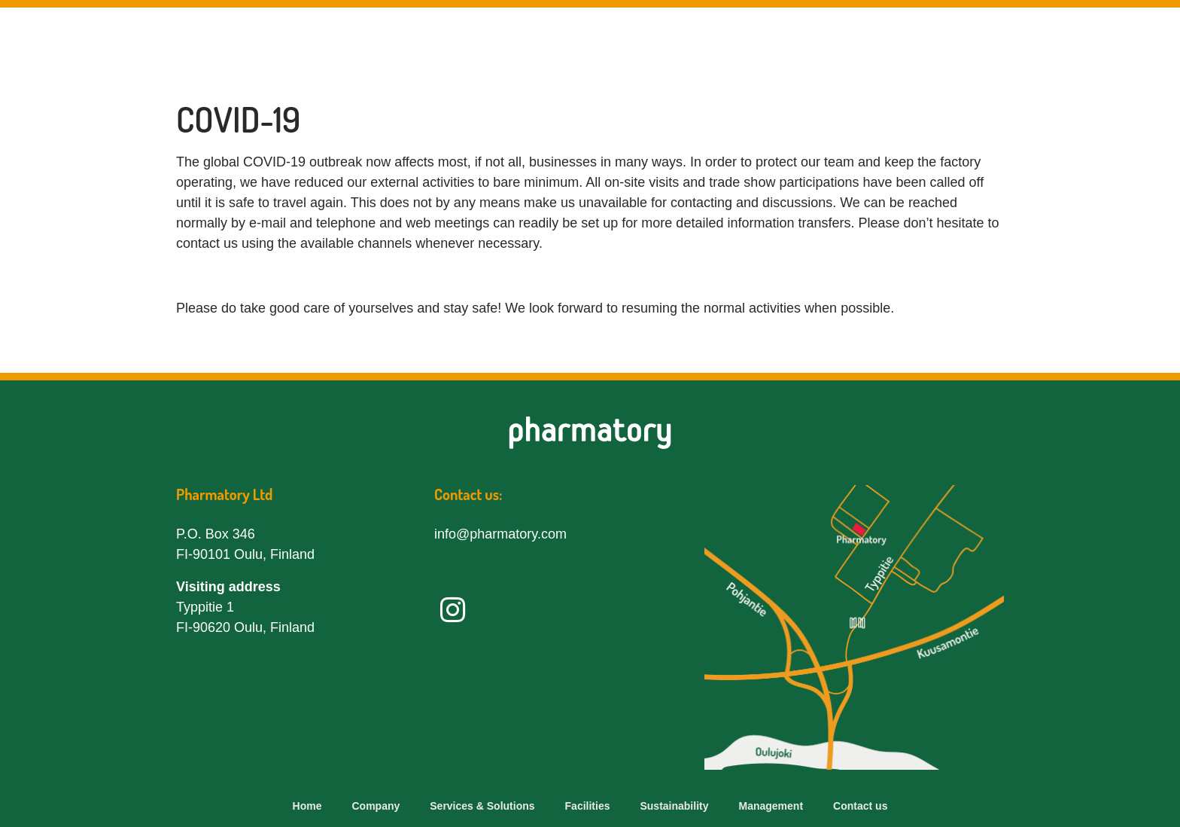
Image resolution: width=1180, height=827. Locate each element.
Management (1000, 44)
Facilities (758, 44)
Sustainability (873, 44)
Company (476, 44)
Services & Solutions (617, 44)
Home (307, 806)
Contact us (1117, 44)
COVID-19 (238, 119)
